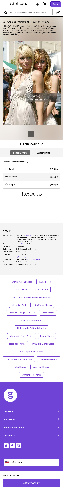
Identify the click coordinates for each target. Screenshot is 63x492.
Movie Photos (47, 336)
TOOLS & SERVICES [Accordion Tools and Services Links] (32, 427)
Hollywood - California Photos (31, 328)
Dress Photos (48, 312)
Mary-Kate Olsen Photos (21, 336)
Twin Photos (45, 281)
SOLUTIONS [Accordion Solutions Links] (32, 419)
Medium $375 (11, 488)
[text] (31, 12)
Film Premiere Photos (31, 320)
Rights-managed (22, 257)
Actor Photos (21, 289)
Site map (19, 478)
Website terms (10, 476)
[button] (32, 83)
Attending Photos (19, 305)
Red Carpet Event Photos (31, 351)
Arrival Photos (41, 289)
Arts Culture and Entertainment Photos (31, 297)
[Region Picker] (32, 462)
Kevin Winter (21, 244)
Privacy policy (39, 476)
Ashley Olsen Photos (22, 281)
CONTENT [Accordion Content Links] (32, 411)
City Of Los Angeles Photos (22, 312)
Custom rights (43, 152)
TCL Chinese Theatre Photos (18, 359)
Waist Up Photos (41, 367)
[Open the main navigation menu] (5, 4)
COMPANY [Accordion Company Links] (32, 435)
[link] (21, 259)
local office (30, 235)
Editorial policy (25, 476)
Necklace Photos (17, 343)
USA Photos (20, 367)
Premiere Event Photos (43, 343)
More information (33, 259)
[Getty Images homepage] (18, 4)
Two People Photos (48, 359)
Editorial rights (20, 152)
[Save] (31, 134)
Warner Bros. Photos (31, 374)
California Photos (43, 305)
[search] (6, 12)
